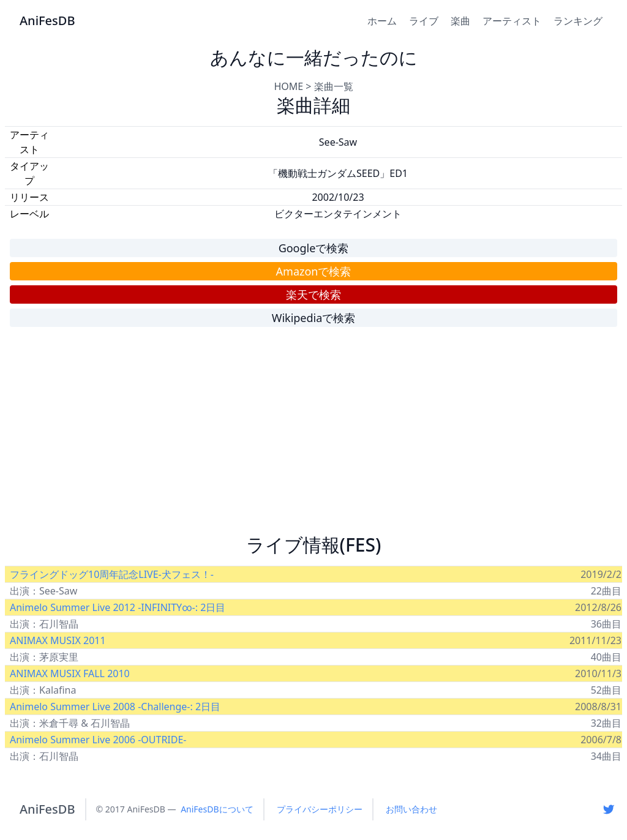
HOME (288, 86)
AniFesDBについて (217, 809)
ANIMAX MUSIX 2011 (58, 640)
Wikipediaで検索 (314, 317)
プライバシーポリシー (319, 809)
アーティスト (511, 21)
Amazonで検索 (313, 271)
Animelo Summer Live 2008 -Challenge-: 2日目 (115, 706)
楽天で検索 (313, 294)
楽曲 (460, 21)
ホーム (382, 21)
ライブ (423, 21)
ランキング (578, 21)
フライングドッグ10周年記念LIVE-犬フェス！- (112, 574)
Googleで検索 (314, 248)
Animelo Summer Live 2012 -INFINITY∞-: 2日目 (117, 607)
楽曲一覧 (333, 86)
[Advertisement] (313, 436)
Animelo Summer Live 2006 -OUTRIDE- (98, 739)
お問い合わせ (411, 809)
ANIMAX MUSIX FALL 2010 (70, 673)
